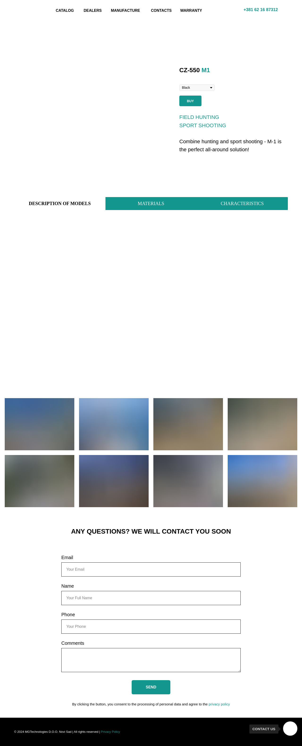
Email (67, 557)
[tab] (59, 203)
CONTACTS (161, 10)
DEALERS (93, 10)
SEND (151, 687)
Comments (72, 643)
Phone (68, 614)
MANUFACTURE (125, 10)
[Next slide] (163, 124)
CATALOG (65, 10)
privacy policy (219, 704)
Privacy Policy (110, 731)
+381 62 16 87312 (260, 9)
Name (67, 586)
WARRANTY (191, 10)
